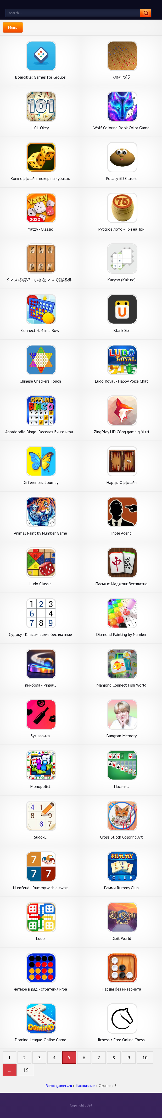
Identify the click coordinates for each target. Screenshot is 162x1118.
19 (26, 1070)
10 (145, 1058)
